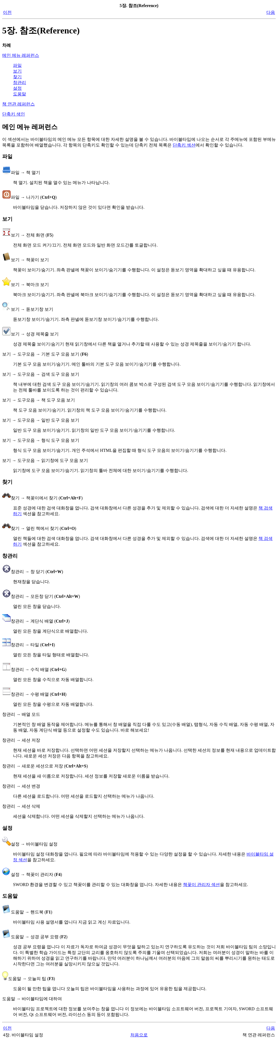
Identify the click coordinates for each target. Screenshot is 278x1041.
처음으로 (139, 1035)
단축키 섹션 (184, 145)
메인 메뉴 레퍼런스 (20, 55)
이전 (7, 12)
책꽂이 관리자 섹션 (201, 884)
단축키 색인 (13, 114)
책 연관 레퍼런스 (18, 104)
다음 (270, 12)
